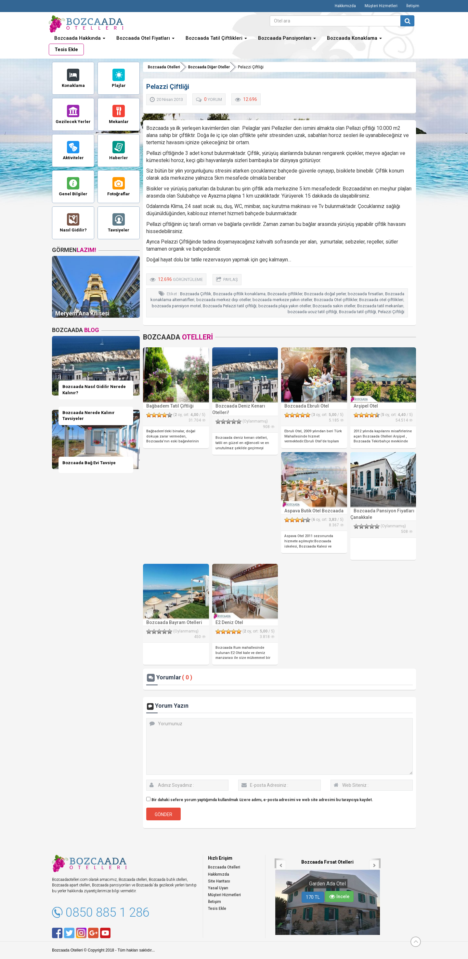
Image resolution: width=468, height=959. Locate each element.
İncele (339, 896)
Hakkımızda (345, 6)
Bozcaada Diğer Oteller (209, 67)
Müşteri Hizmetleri (381, 6)
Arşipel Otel (366, 406)
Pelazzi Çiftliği (391, 311)
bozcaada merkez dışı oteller (223, 299)
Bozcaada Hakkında (79, 38)
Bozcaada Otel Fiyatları (145, 38)
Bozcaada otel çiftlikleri (381, 299)
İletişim (412, 6)
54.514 (404, 420)
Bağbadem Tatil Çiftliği (170, 406)
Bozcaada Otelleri (164, 67)
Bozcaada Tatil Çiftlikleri (216, 38)
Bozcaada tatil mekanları (380, 305)
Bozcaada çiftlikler (284, 293)
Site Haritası (219, 881)
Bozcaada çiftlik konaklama (239, 293)
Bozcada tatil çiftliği (357, 311)
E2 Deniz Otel (229, 622)
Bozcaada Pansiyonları (287, 38)
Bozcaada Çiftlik (195, 293)
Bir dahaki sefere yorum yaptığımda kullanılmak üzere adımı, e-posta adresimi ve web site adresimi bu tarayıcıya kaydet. (262, 800)
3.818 (267, 636)
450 (200, 636)
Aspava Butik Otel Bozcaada (314, 510)
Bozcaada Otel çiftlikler (335, 299)
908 (269, 426)
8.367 (336, 525)
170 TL (313, 897)
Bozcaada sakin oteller (334, 305)
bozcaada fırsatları (365, 293)
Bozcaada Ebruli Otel (306, 406)
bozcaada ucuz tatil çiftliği (312, 311)
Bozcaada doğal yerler (325, 293)
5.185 (336, 420)
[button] (279, 863)
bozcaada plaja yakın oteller (284, 305)
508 (407, 531)
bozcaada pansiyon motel (176, 305)
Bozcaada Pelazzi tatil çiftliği (229, 305)
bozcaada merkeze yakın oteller (282, 299)
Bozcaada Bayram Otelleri (174, 622)
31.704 (197, 420)
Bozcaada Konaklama (354, 38)
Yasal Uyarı (218, 888)
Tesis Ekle (66, 49)
